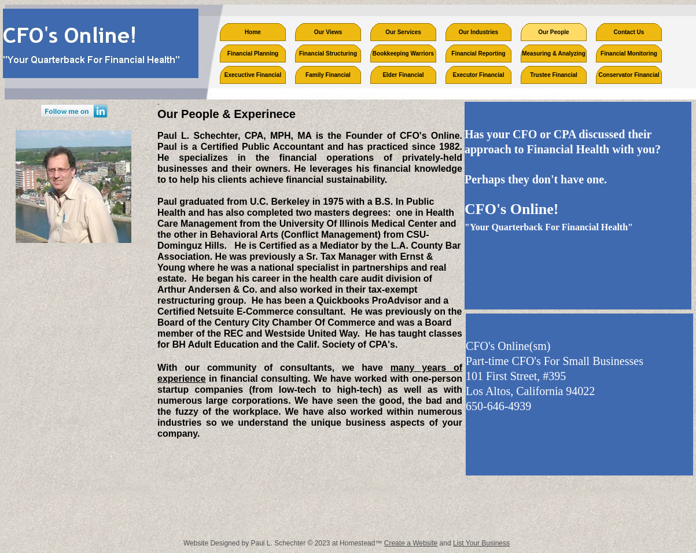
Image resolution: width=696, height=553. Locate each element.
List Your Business (481, 543)
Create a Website (411, 543)
